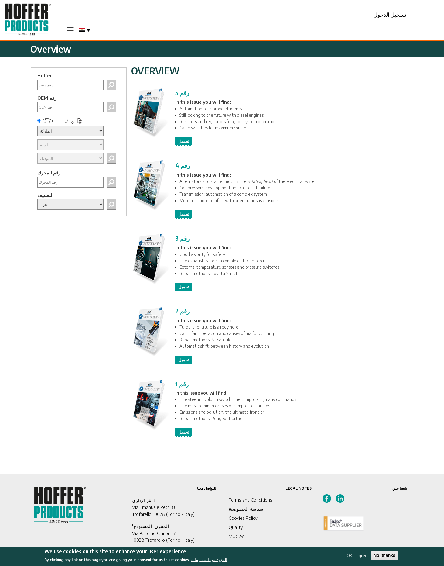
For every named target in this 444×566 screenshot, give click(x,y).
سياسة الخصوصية (246, 509)
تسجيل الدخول (390, 14)
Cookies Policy (243, 518)
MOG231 (237, 536)
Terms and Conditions (250, 499)
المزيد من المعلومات (209, 561)
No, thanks (384, 556)
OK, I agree (357, 556)
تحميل (183, 141)
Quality (236, 527)
